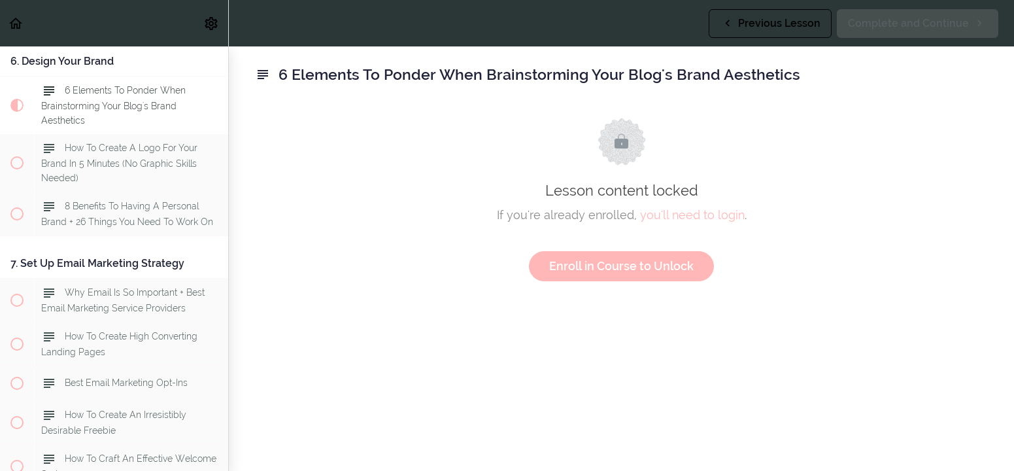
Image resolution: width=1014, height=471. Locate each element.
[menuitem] (211, 23)
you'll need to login (692, 215)
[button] (16, 23)
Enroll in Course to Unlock (621, 266)
